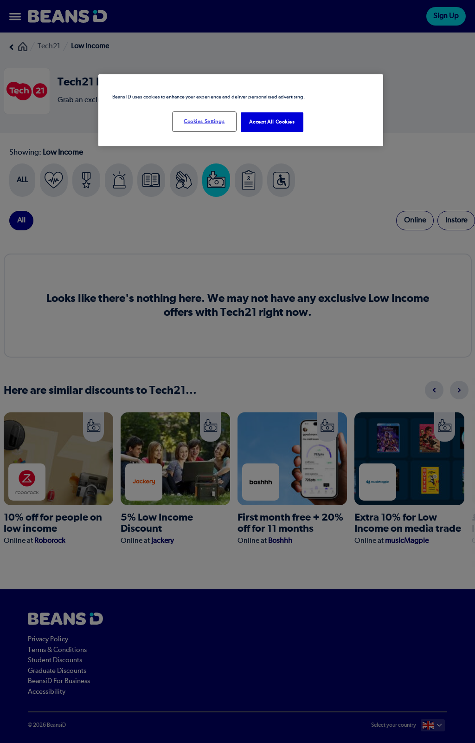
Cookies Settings (204, 121)
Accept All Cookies (272, 121)
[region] (240, 110)
